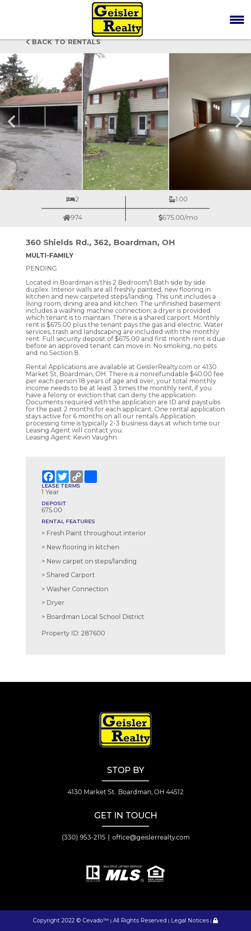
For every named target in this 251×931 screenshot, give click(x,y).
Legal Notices (190, 920)
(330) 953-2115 (84, 837)
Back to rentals (63, 42)
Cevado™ (95, 920)
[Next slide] (238, 121)
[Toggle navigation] (236, 19)
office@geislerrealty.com (151, 837)
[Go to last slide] (12, 121)
